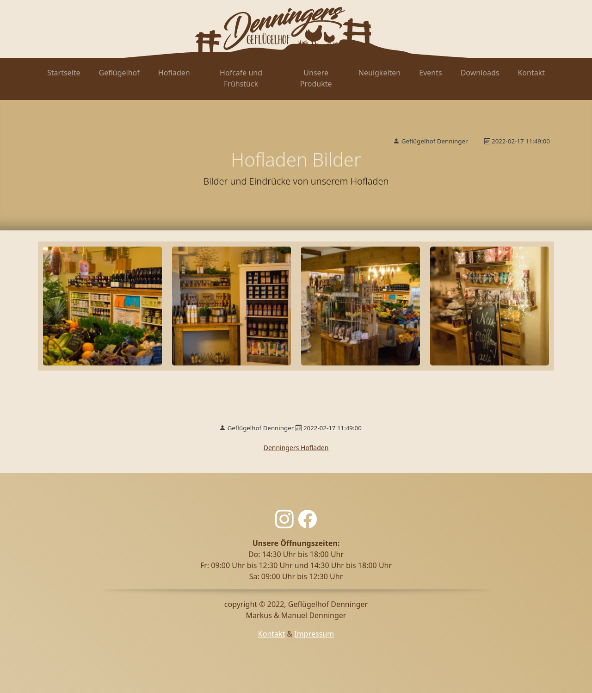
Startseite (63, 73)
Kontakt (531, 73)
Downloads (480, 73)
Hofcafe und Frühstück (241, 78)
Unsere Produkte (316, 78)
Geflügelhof (119, 73)
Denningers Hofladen (296, 447)
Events (430, 73)
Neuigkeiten (379, 73)
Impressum (314, 634)
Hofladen (174, 73)
